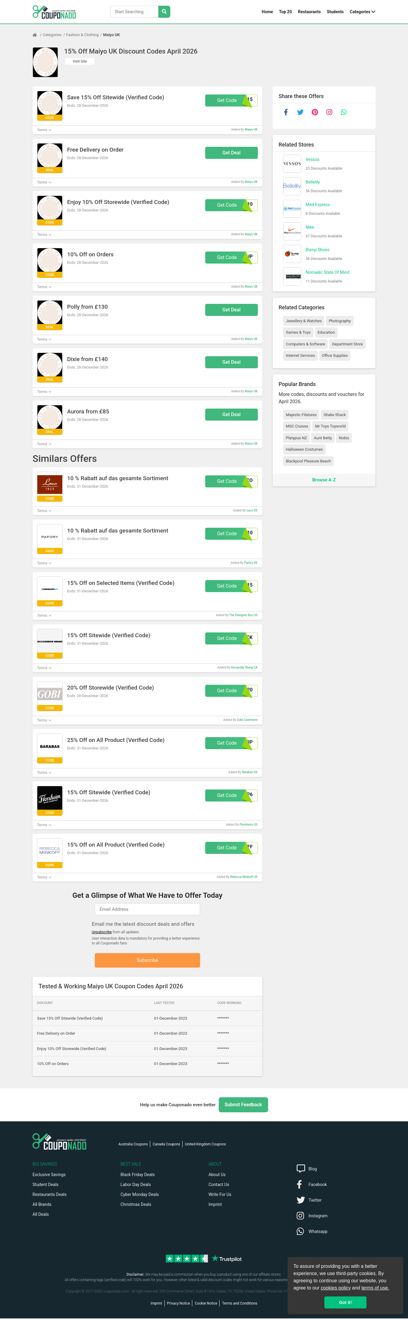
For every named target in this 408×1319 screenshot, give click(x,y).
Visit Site (80, 61)
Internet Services (300, 355)
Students (335, 11)
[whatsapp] (344, 112)
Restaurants (309, 11)
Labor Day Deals (136, 1185)
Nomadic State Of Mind (327, 272)
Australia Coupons (133, 1145)
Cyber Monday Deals (140, 1195)
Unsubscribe (102, 932)
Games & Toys (298, 332)
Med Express (318, 204)
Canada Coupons (166, 1145)
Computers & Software (305, 344)
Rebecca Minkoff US (244, 877)
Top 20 (285, 11)
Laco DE (251, 510)
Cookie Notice (206, 1304)
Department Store (347, 344)
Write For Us (220, 1195)
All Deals (40, 1214)
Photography (340, 321)
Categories (360, 11)
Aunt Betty (323, 438)
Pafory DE (251, 562)
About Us (217, 1175)
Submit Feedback (243, 1105)
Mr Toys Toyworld (330, 426)
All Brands (41, 1205)
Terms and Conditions (239, 1304)
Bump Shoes (317, 249)
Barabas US (250, 772)
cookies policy (336, 1287)
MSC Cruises (297, 426)
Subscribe (147, 960)
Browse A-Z (324, 480)
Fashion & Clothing (82, 34)
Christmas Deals (136, 1205)
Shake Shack (334, 414)
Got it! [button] (345, 1302)
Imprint (215, 1205)
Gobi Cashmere (247, 719)
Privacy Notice (178, 1304)
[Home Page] (37, 35)
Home (267, 11)
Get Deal (231, 153)
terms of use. (375, 1287)
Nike (310, 227)
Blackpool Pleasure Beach (308, 461)
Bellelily (313, 182)
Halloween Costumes (304, 449)
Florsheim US (249, 824)
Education (326, 332)
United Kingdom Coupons (205, 1145)
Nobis (344, 438)
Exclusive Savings (49, 1175)
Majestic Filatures (301, 414)
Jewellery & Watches (304, 321)
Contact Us (219, 1185)
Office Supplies (335, 355)
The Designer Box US (243, 615)
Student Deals (45, 1185)
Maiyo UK (111, 34)
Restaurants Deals (49, 1195)
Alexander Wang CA (244, 667)
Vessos (313, 159)
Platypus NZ (296, 438)
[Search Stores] (164, 12)
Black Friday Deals (138, 1175)
